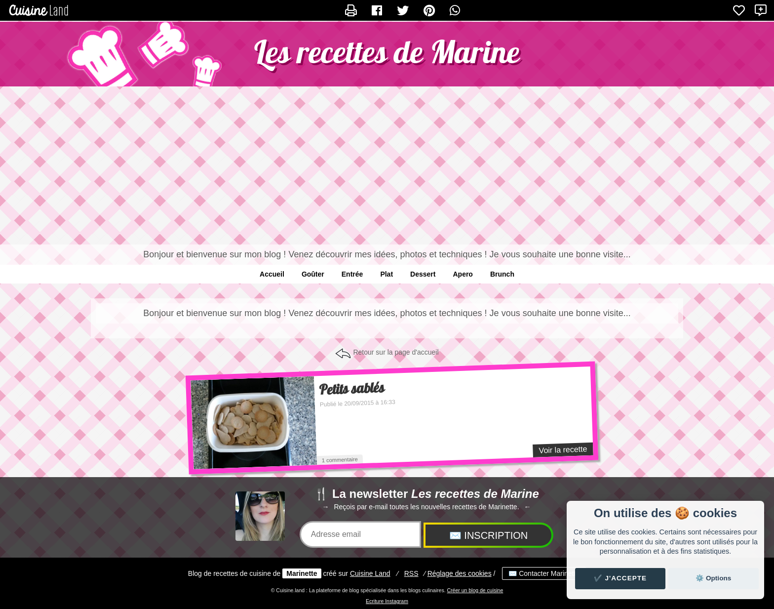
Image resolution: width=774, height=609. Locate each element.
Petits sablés (352, 389)
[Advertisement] (387, 165)
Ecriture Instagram (387, 601)
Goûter (313, 274)
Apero (462, 274)
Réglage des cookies (459, 573)
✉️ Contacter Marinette (544, 573)
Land (370, 573)
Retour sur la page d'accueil (395, 352)
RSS (411, 573)
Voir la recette (563, 449)
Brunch (502, 274)
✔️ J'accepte (620, 578)
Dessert (422, 274)
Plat (386, 274)
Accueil (272, 274)
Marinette (301, 573)
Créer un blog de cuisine (475, 590)
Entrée (352, 274)
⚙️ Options (713, 578)
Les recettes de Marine (387, 52)
